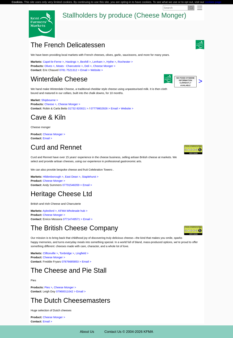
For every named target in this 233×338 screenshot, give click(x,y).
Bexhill (84, 61)
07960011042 (64, 291)
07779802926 (99, 108)
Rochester (124, 61)
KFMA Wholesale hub (71, 210)
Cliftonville (49, 253)
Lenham (97, 61)
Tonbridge (65, 253)
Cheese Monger (103, 65)
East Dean (71, 176)
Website (95, 70)
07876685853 (70, 261)
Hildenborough (52, 176)
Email (83, 70)
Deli (86, 65)
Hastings (70, 61)
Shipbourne (48, 100)
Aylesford (48, 210)
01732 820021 (77, 108)
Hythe (110, 61)
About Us (87, 332)
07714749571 (71, 219)
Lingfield (81, 253)
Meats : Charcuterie (68, 65)
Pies (47, 287)
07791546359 (71, 185)
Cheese (49, 104)
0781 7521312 (68, 70)
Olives (48, 65)
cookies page (213, 2)
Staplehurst (89, 176)
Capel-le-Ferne (52, 61)
